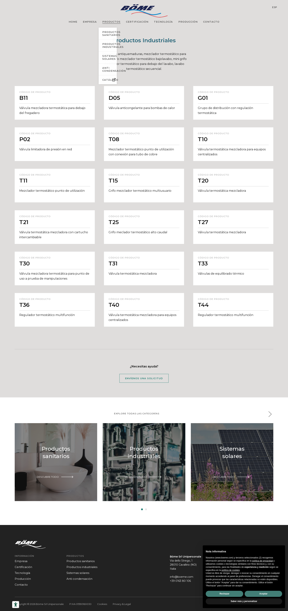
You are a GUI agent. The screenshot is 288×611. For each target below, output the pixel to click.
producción (188, 21)
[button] (270, 414)
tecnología (163, 21)
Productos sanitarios (80, 561)
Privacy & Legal (122, 604)
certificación (137, 21)
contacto (211, 21)
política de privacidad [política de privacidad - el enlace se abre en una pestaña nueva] (262, 561)
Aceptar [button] (263, 593)
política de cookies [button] (231, 570)
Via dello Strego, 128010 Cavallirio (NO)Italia (183, 564)
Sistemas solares (77, 573)
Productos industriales (81, 567)
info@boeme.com (181, 576)
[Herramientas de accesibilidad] (15, 604)
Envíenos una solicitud (144, 378)
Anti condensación (79, 578)
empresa (90, 21)
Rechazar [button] (224, 593)
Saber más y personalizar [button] (244, 601)
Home (73, 21)
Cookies (102, 604)
